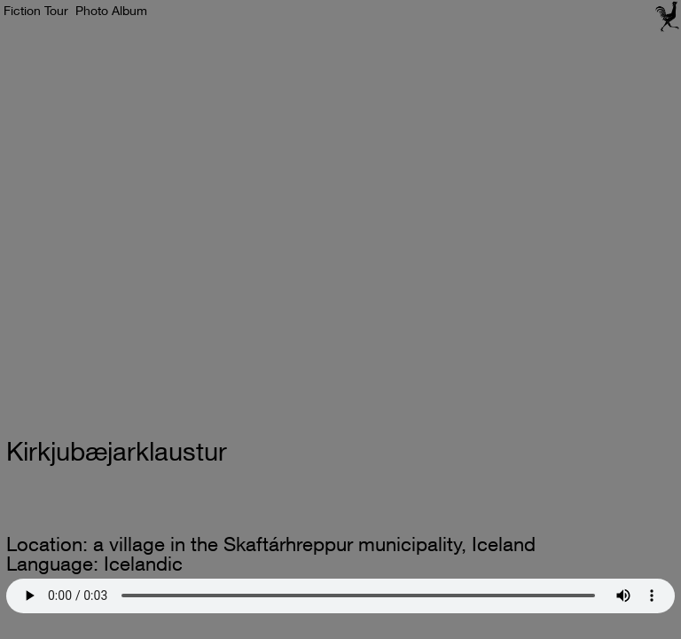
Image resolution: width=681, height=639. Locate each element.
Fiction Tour (36, 10)
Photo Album (111, 10)
